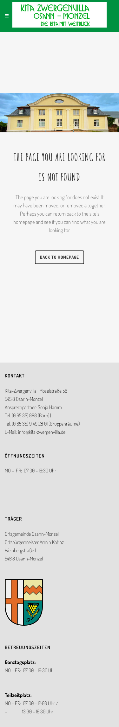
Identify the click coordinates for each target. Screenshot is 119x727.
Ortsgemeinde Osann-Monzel (32, 534)
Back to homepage (59, 257)
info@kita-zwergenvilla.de (41, 432)
